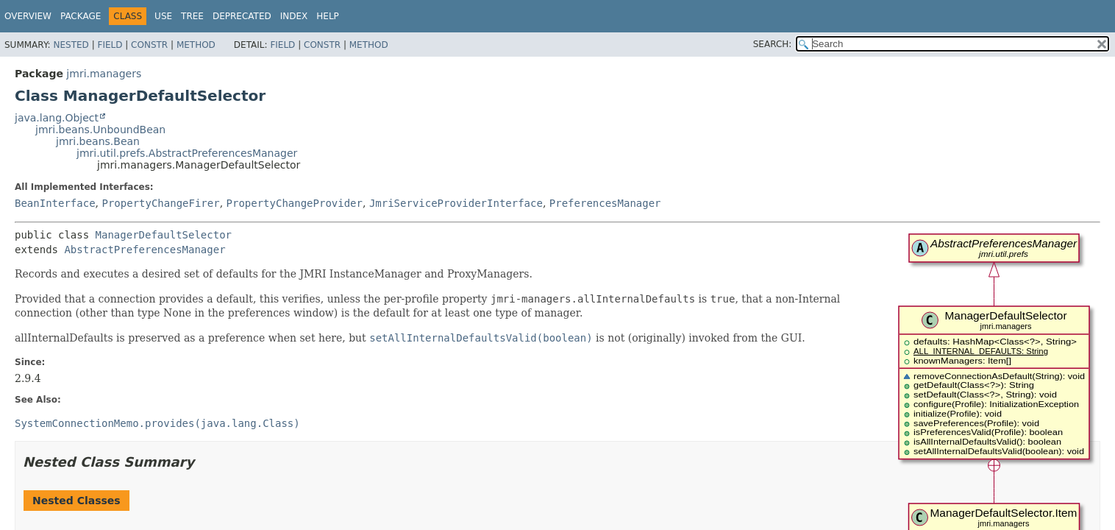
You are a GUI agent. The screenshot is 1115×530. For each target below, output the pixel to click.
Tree (192, 16)
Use (163, 16)
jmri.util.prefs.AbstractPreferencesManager (186, 153)
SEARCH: (772, 44)
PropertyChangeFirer (160, 203)
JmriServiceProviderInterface (456, 203)
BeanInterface (55, 203)
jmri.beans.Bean (98, 141)
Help (327, 16)
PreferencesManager (605, 203)
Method (196, 45)
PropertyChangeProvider (295, 203)
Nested (70, 45)
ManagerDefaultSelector (164, 235)
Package (80, 16)
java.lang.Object (57, 118)
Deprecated (242, 16)
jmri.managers (103, 74)
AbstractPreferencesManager (144, 249)
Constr (149, 45)
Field (109, 45)
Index (294, 16)
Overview (27, 16)
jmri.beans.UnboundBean (100, 129)
